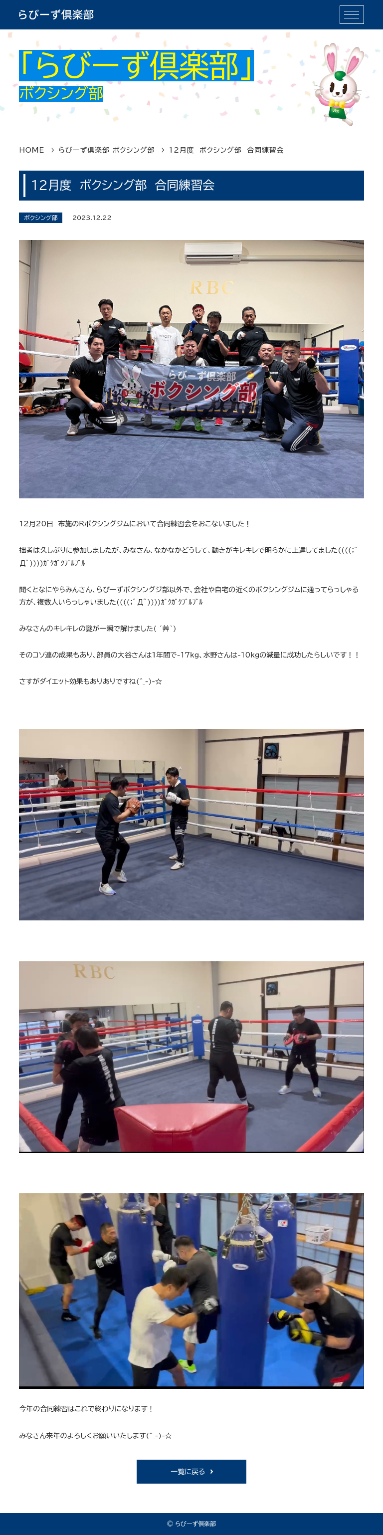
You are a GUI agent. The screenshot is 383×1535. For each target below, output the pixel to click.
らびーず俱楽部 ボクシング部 (106, 150)
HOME (31, 150)
